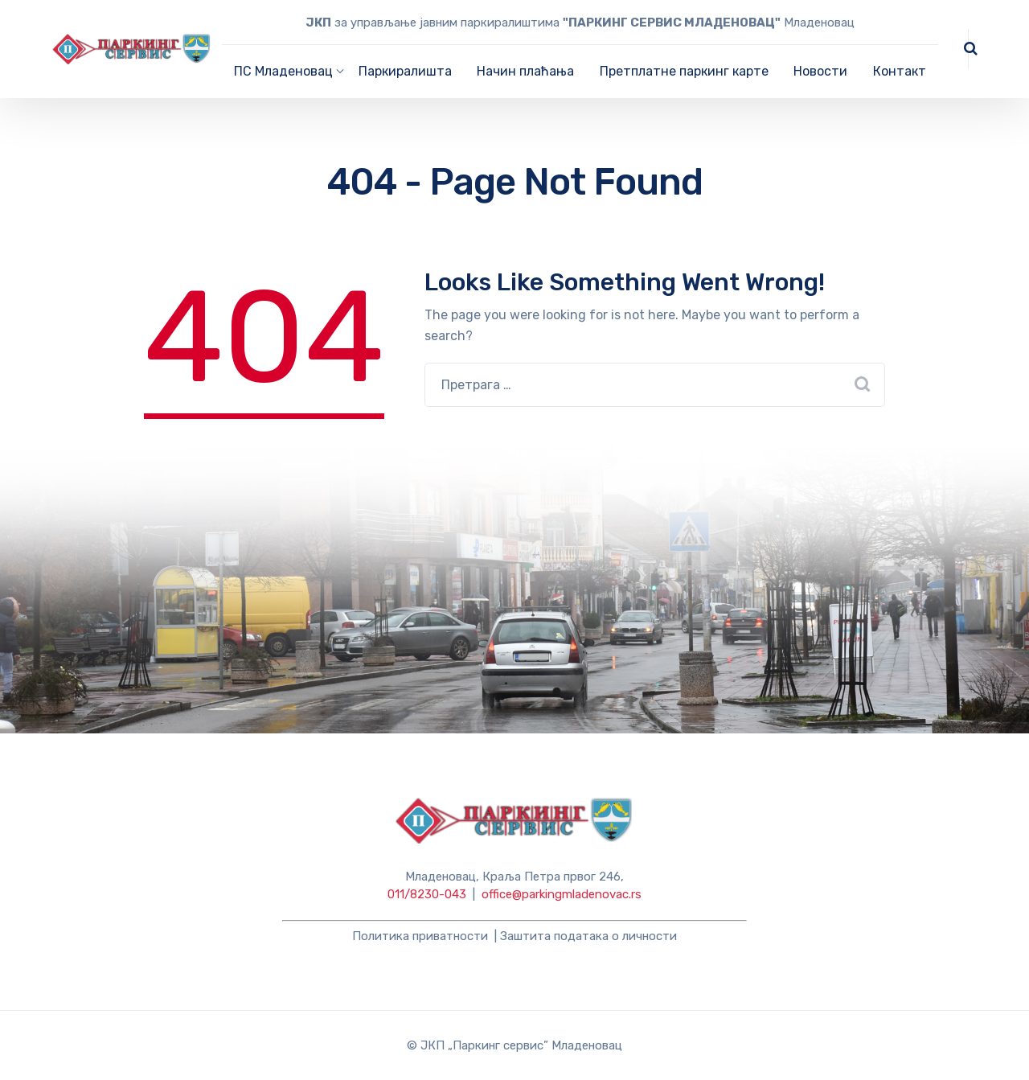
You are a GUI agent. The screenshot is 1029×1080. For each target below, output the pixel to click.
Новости (820, 71)
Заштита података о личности (588, 936)
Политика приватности (420, 936)
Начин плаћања (525, 71)
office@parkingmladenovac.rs (562, 894)
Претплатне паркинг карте (684, 71)
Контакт (899, 71)
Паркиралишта (405, 71)
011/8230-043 (426, 894)
